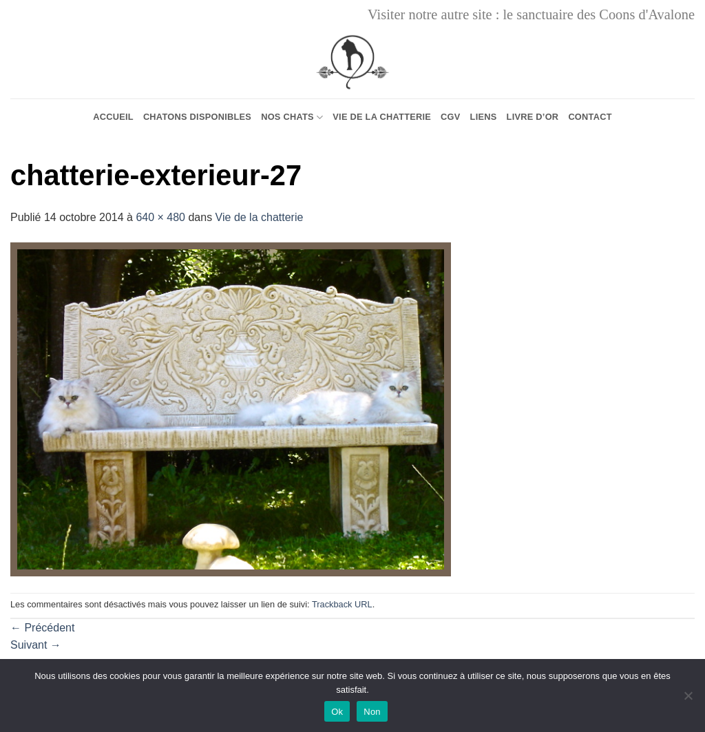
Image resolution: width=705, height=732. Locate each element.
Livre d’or (533, 117)
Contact (589, 117)
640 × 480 (160, 217)
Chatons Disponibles (197, 117)
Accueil (113, 117)
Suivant (35, 645)
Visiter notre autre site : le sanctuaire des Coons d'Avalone (531, 14)
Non (372, 712)
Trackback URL (342, 604)
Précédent (42, 628)
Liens (483, 117)
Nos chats (292, 117)
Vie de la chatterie (382, 117)
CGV (451, 117)
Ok (337, 712)
